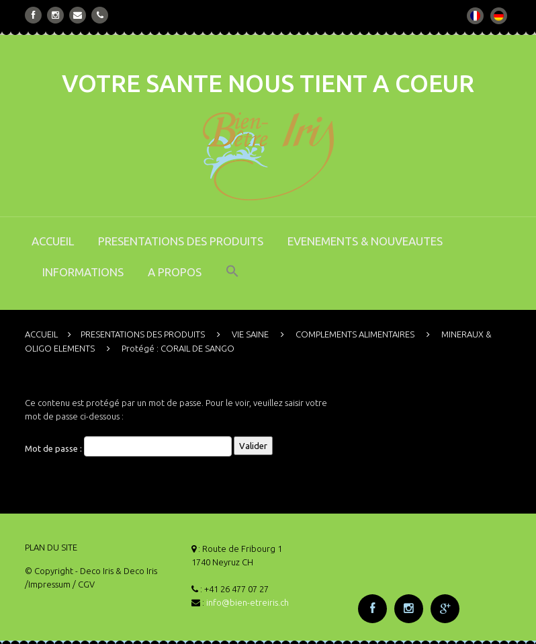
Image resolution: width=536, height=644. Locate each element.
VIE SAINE (250, 334)
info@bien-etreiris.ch (247, 602)
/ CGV (84, 584)
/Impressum (48, 584)
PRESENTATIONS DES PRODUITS (180, 241)
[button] (232, 280)
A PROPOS (175, 272)
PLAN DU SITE (51, 547)
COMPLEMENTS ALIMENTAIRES (355, 334)
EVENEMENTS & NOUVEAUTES (365, 241)
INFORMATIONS (83, 272)
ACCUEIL (53, 241)
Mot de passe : (128, 446)
